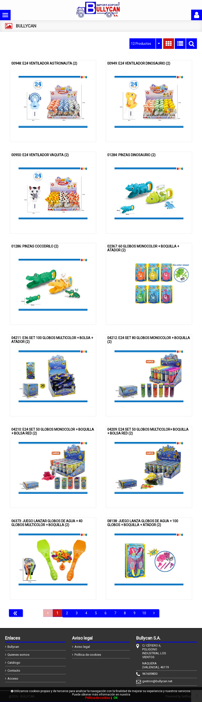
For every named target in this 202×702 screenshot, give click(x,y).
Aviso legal (82, 647)
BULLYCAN (26, 25)
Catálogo (13, 662)
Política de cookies (87, 654)
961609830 (149, 673)
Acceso (12, 678)
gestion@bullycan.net (157, 681)
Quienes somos (18, 654)
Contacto (13, 670)
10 (144, 613)
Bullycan (13, 647)
